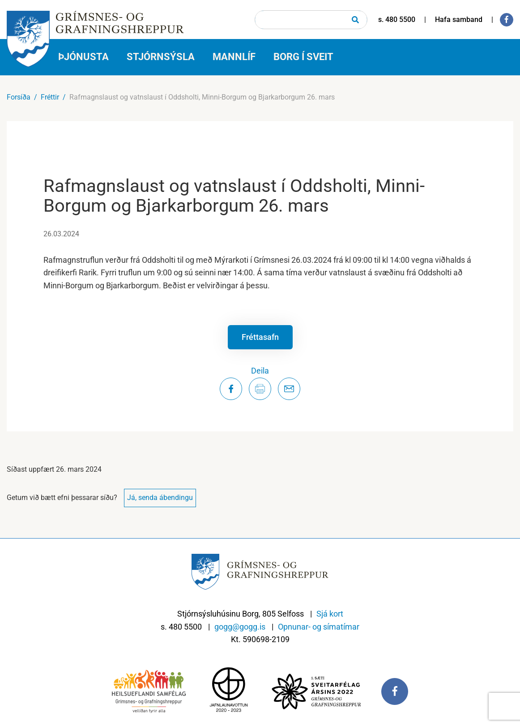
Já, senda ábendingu (160, 497)
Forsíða (18, 97)
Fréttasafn (260, 337)
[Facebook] (506, 19)
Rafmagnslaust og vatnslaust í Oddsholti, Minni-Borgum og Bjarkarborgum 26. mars (202, 97)
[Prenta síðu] (260, 389)
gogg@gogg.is (239, 626)
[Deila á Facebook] (231, 389)
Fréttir (50, 97)
